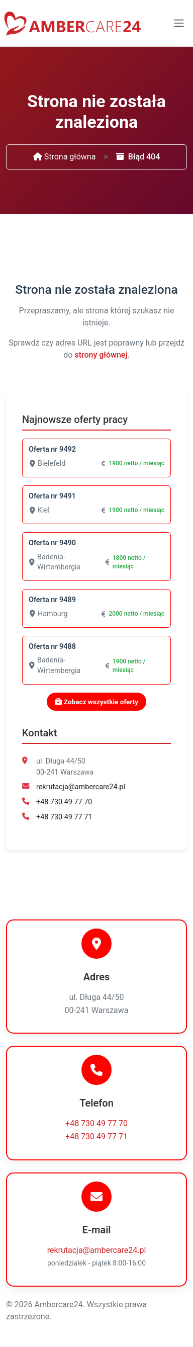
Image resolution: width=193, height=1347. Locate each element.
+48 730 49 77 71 (64, 817)
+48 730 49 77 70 (64, 802)
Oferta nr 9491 (52, 496)
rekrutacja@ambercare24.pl (80, 787)
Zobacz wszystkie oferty (96, 702)
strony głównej (100, 355)
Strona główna (64, 156)
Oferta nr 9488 (52, 646)
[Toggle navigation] (179, 23)
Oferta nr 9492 (52, 449)
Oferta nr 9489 (52, 600)
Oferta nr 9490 (52, 543)
